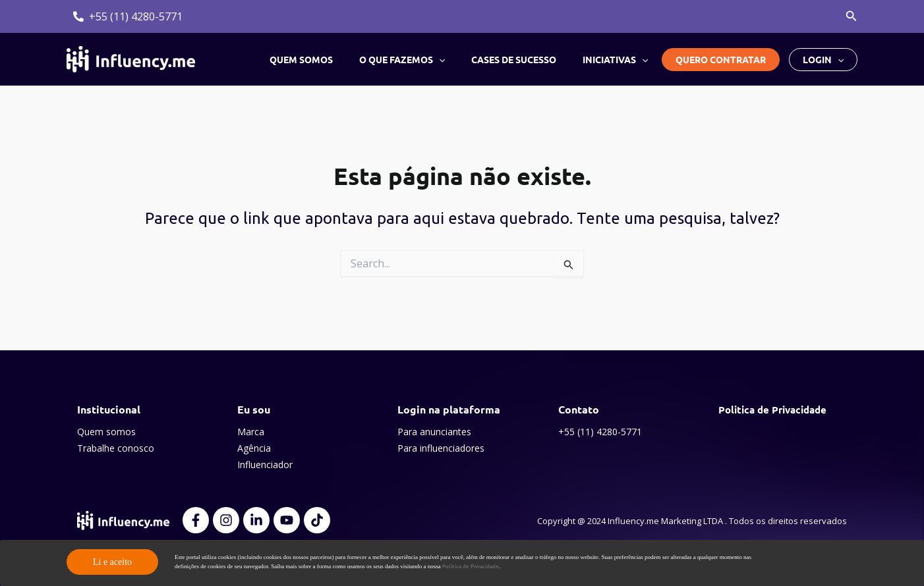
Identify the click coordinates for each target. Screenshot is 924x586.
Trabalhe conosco (115, 448)
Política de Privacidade (474, 566)
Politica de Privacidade (776, 409)
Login (823, 59)
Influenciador (265, 464)
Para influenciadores (440, 448)
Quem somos (329, 59)
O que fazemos (422, 59)
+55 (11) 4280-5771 (600, 431)
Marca (250, 431)
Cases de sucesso (525, 59)
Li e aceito (112, 562)
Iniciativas (619, 59)
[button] (851, 16)
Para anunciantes (434, 431)
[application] (459, 59)
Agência (254, 448)
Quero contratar (721, 59)
